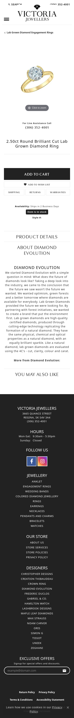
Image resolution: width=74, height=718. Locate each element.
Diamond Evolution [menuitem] (37, 588)
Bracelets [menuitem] (37, 521)
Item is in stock (37, 211)
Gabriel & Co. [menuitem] (37, 598)
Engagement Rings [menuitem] (37, 486)
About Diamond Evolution (37, 250)
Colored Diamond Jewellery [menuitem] (37, 496)
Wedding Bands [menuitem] (37, 491)
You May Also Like (37, 374)
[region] (37, 79)
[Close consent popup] (68, 707)
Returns (35, 192)
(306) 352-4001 (37, 127)
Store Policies (37, 552)
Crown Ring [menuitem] (37, 583)
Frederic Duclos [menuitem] (37, 593)
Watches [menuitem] (37, 526)
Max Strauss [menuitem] (37, 618)
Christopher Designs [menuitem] (37, 574)
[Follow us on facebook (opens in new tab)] (32, 461)
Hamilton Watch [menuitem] (36, 603)
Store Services (37, 547)
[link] (59, 4)
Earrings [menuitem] (37, 506)
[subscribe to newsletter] (64, 670)
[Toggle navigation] (6, 19)
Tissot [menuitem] (37, 638)
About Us (37, 542)
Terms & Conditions (21, 699)
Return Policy (27, 692)
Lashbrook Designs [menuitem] (37, 608)
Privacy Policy (37, 557)
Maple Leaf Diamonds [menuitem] (37, 613)
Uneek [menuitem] (37, 643)
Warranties (58, 192)
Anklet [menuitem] (37, 481)
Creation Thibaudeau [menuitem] (37, 579)
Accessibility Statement (50, 699)
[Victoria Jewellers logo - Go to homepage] (37, 13)
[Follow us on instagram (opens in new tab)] (42, 461)
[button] (15, 4)
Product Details (37, 236)
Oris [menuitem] (37, 628)
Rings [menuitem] (37, 501)
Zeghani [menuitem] (37, 648)
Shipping (14, 192)
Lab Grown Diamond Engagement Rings (30, 32)
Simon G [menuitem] (37, 633)
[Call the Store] (37, 421)
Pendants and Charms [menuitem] (37, 516)
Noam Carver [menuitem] (37, 623)
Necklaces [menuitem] (37, 511)
